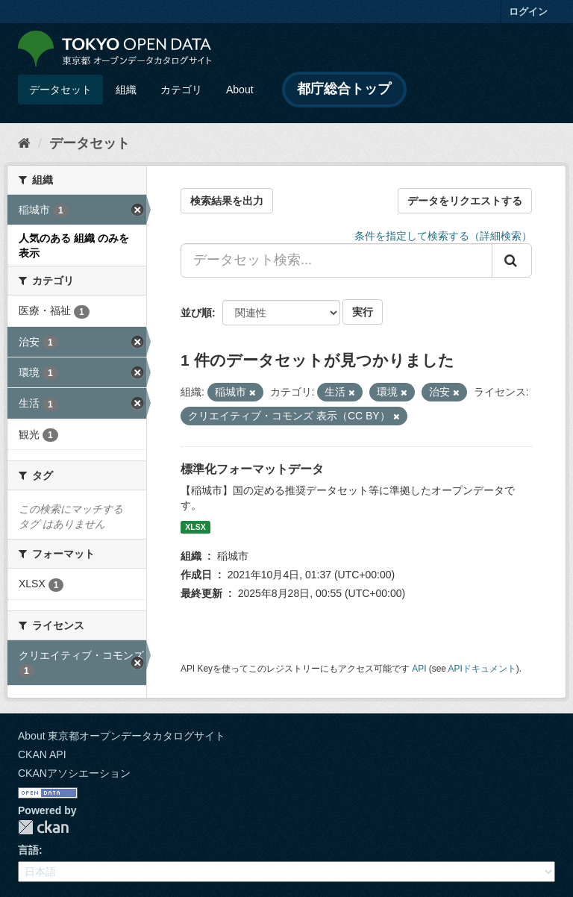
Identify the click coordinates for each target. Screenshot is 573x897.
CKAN (43, 827)
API (419, 668)
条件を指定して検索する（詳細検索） (443, 236)
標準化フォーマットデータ (252, 469)
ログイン (528, 11)
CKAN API (42, 754)
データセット (60, 90)
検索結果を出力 (226, 201)
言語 (28, 850)
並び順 (196, 313)
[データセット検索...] (336, 260)
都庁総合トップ (344, 88)
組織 (126, 90)
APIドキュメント (482, 668)
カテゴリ (181, 90)
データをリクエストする (464, 201)
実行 (362, 312)
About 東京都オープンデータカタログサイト (121, 736)
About (240, 90)
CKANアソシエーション (74, 773)
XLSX (195, 526)
